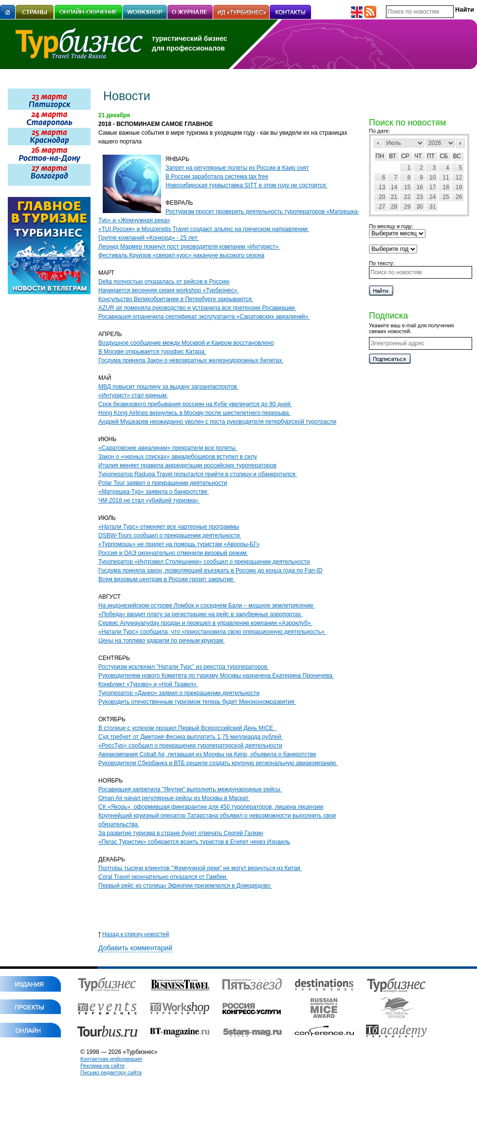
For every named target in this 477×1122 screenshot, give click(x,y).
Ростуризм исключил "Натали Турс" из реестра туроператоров (183, 666)
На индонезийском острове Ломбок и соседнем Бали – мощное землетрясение (206, 605)
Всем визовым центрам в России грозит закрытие (166, 579)
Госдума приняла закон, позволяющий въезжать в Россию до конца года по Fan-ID (210, 570)
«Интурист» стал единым (133, 395)
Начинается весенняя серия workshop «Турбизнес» (168, 290)
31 (432, 206)
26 (459, 197)
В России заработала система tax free (216, 176)
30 (420, 206)
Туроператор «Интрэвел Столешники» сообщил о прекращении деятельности (204, 561)
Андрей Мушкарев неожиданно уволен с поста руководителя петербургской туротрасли (217, 421)
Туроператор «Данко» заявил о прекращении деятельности (178, 693)
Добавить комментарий (135, 948)
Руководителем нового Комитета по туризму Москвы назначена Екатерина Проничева (216, 675)
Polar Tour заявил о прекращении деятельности (162, 483)
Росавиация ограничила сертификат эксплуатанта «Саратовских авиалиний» (204, 316)
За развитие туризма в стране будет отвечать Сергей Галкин (180, 833)
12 (459, 177)
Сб (444, 156)
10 (432, 177)
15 (407, 187)
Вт (392, 156)
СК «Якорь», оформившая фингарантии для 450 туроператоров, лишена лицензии (210, 806)
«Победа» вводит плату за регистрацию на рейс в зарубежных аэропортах (200, 614)
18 (445, 187)
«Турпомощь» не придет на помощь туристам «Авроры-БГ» (178, 544)
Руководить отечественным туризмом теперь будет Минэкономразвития (197, 701)
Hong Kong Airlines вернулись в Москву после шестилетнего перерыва (194, 413)
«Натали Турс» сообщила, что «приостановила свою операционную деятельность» (212, 631)
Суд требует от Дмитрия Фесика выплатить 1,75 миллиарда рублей (190, 736)
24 (432, 197)
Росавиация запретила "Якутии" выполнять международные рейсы (190, 789)
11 (445, 177)
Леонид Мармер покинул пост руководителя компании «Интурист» (189, 246)
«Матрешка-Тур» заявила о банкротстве (153, 491)
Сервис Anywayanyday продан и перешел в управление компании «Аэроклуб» (205, 623)
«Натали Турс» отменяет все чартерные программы (168, 526)
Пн (380, 156)
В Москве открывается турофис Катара (152, 351)
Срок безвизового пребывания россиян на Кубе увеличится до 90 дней (195, 404)
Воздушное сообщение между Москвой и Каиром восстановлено (186, 342)
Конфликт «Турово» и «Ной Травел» (148, 684)
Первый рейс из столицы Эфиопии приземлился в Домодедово (185, 885)
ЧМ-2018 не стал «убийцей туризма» (149, 500)
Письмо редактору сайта (111, 1072)
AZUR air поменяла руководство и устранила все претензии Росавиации (197, 307)
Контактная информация (111, 1059)
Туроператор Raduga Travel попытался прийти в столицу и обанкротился (197, 474)
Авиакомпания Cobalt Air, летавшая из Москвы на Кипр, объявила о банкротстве (207, 754)
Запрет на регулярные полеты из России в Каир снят (237, 167)
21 (394, 197)
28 (394, 206)
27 (382, 206)
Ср (405, 156)
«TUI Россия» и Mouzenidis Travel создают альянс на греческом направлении (203, 229)
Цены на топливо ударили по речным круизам (161, 640)
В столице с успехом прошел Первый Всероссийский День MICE (187, 728)
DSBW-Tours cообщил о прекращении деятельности (169, 535)
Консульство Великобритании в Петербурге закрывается (175, 299)
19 (459, 187)
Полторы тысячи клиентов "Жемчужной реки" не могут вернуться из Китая (200, 868)
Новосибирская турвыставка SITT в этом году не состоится (246, 185)
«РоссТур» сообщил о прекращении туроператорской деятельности (190, 745)
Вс (457, 156)
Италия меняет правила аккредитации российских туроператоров (187, 465)
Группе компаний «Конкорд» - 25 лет (148, 237)
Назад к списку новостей (133, 934)
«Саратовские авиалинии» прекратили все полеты (167, 448)
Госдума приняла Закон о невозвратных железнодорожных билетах (191, 360)
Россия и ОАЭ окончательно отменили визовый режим (173, 553)
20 (382, 197)
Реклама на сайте (102, 1066)
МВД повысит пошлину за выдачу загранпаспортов (168, 386)
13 (382, 187)
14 (394, 187)
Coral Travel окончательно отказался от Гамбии (163, 876)
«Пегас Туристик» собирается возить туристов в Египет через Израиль (194, 841)
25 (445, 197)
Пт (431, 156)
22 (407, 197)
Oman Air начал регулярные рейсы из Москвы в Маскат (174, 798)
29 (407, 206)
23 (420, 197)
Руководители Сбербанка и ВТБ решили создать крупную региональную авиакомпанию (218, 763)
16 (420, 187)
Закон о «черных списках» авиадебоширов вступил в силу (177, 456)
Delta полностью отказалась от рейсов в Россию (163, 281)
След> (460, 143)
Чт (418, 156)
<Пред (378, 143)
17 (432, 187)
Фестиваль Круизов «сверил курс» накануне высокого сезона (181, 255)
